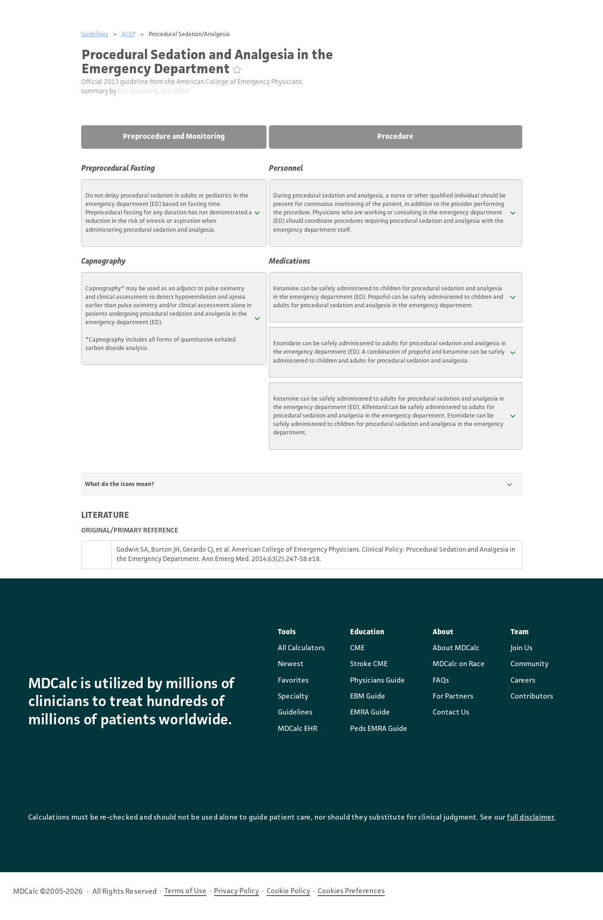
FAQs (441, 680)
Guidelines (94, 34)
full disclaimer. (531, 817)
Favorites (293, 680)
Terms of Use (185, 891)
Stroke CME (369, 664)
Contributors (532, 696)
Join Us (522, 648)
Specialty (293, 696)
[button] (174, 213)
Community (530, 664)
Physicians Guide (377, 680)
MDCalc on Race (459, 664)
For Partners (453, 696)
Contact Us (451, 712)
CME (357, 648)
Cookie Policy (288, 891)
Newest (291, 664)
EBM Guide (367, 696)
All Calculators (301, 648)
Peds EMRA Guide (378, 729)
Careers (523, 680)
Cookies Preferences (351, 891)
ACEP (129, 34)
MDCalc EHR (297, 729)
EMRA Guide (370, 712)
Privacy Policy (236, 891)
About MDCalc (456, 648)
